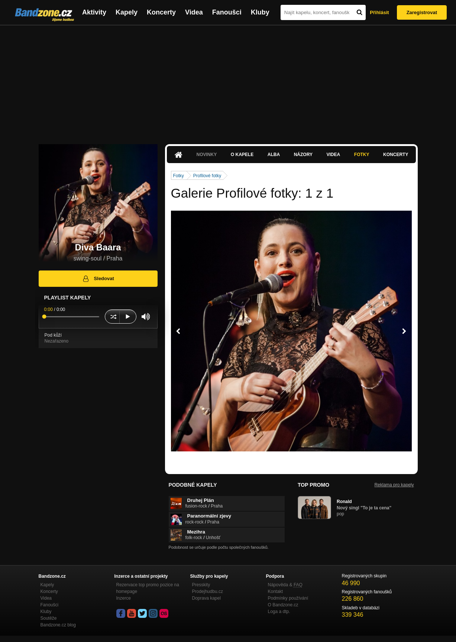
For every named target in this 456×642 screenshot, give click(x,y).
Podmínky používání (288, 598)
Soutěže (49, 618)
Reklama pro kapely (394, 484)
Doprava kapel (206, 598)
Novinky (207, 154)
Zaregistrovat (422, 12)
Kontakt (275, 591)
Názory (303, 154)
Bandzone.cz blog (58, 625)
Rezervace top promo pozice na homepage (147, 588)
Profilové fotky (207, 175)
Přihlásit (379, 12)
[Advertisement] (228, 81)
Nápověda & (285, 584)
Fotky (361, 154)
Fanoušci (227, 12)
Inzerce (123, 598)
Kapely (127, 12)
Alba (274, 154)
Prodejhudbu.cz (207, 591)
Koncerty (161, 12)
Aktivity (94, 12)
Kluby (260, 12)
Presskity (201, 584)
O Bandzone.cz (283, 604)
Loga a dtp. (279, 611)
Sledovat (98, 279)
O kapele (242, 154)
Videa (194, 12)
